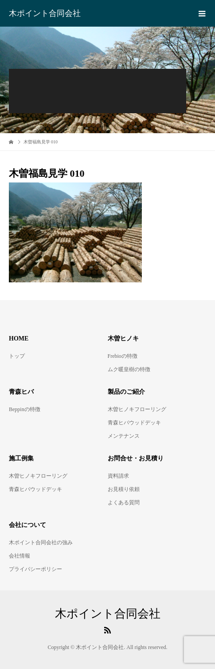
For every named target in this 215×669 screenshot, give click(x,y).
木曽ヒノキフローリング (137, 409)
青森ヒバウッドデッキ (134, 423)
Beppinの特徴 (24, 409)
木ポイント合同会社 (45, 13)
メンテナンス (124, 436)
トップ (17, 356)
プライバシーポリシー (35, 569)
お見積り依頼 (124, 489)
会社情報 (19, 556)
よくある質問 (124, 502)
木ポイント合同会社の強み (41, 542)
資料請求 (118, 476)
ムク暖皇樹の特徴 (129, 369)
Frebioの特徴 (122, 356)
